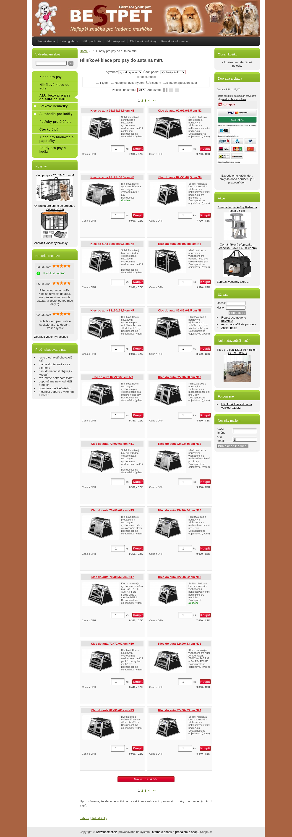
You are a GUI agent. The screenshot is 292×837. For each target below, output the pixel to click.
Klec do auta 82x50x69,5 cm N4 (179, 177)
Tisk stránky (99, 818)
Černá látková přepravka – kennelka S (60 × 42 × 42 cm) (237, 246)
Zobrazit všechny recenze (51, 336)
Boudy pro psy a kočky (52, 149)
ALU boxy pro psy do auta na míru (54, 97)
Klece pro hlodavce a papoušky (56, 139)
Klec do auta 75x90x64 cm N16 (179, 510)
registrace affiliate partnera (238, 324)
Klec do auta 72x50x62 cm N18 (179, 577)
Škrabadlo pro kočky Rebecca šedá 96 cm (237, 209)
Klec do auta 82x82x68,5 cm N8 (179, 310)
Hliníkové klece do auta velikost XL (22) (236, 406)
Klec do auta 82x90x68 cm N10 (179, 377)
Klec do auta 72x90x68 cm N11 (112, 443)
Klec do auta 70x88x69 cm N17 (112, 577)
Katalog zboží (69, 41)
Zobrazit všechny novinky (51, 243)
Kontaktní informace (174, 41)
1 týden (105, 82)
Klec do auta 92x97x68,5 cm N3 (112, 177)
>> (154, 100)
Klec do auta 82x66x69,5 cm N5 (112, 244)
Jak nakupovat (115, 41)
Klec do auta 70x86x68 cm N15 (112, 510)
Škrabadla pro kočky (56, 114)
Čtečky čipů (48, 129)
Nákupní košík (92, 41)
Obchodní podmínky (143, 41)
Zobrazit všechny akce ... (233, 281)
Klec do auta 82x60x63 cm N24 (179, 710)
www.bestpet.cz (106, 832)
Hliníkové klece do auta (54, 86)
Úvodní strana (45, 41)
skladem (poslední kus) (182, 82)
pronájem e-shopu (187, 832)
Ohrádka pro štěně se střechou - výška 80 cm (54, 207)
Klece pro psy (50, 77)
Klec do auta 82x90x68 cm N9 (112, 377)
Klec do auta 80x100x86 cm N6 (179, 244)
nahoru (84, 818)
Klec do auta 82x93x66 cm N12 (179, 443)
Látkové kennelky (53, 106)
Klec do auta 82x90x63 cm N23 (112, 710)
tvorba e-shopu (162, 832)
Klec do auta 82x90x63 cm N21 (179, 643)
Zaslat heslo (229, 328)
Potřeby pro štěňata (55, 121)
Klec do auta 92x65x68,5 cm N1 (112, 110)
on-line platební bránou (234, 99)
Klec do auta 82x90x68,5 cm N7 (112, 310)
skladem (155, 82)
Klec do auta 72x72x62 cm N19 (112, 643)
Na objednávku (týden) (130, 82)
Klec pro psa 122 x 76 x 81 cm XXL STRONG (237, 351)
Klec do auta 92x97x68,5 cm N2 (179, 110)
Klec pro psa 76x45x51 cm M (55, 175)
